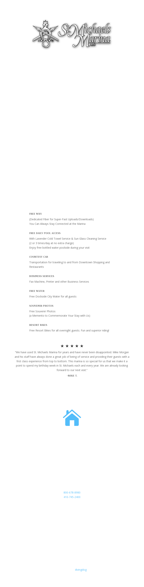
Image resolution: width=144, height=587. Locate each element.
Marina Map (21, 168)
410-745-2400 (72, 497)
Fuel (17, 116)
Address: (72, 434)
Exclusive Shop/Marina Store (31, 156)
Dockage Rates (23, 144)
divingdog (81, 569)
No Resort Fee (23, 133)
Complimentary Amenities (30, 127)
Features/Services (25, 121)
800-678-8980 (72, 492)
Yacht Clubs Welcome (27, 150)
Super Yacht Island (25, 139)
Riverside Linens (24, 162)
